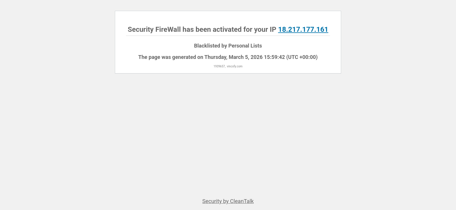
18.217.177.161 (303, 29)
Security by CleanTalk (228, 201)
